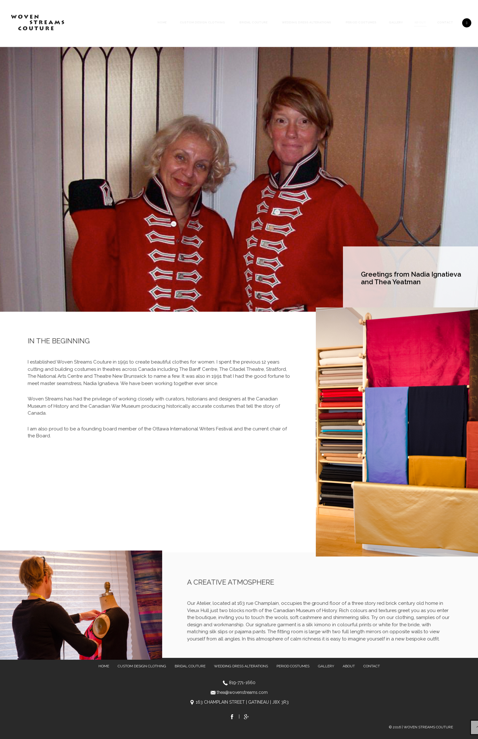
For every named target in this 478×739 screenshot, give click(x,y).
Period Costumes (361, 22)
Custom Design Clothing (202, 22)
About (420, 22)
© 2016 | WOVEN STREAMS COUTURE (421, 727)
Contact (445, 22)
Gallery (396, 22)
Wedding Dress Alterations (306, 22)
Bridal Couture (253, 22)
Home (162, 22)
